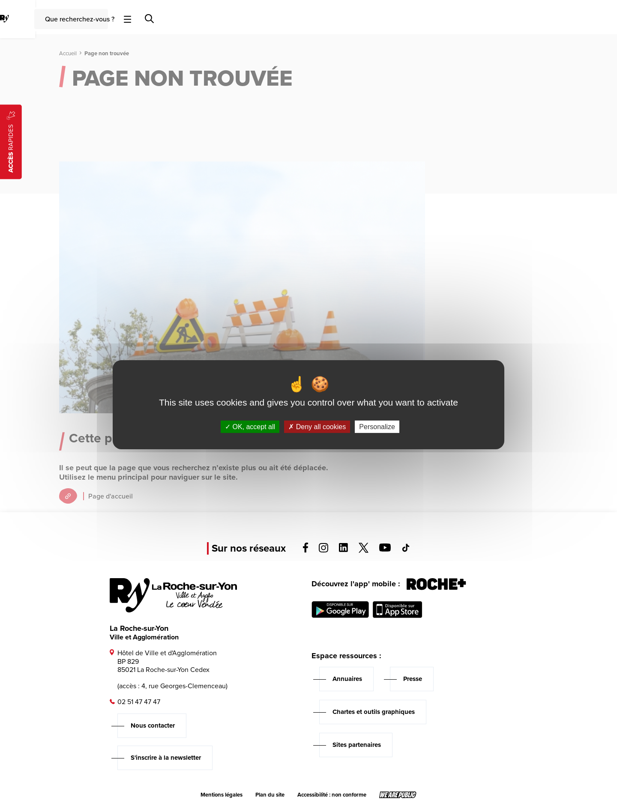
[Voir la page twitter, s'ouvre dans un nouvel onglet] (363, 550)
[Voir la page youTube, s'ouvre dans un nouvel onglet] (385, 549)
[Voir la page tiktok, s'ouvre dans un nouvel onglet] (405, 550)
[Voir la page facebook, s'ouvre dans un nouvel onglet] (305, 550)
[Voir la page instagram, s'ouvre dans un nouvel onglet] (323, 550)
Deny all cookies (317, 426)
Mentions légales (222, 794)
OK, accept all (250, 426)
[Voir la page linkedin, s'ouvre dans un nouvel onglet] (343, 550)
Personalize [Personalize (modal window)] (377, 426)
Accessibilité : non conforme (331, 794)
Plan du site (270, 794)
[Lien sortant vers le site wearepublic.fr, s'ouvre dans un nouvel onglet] (397, 794)
